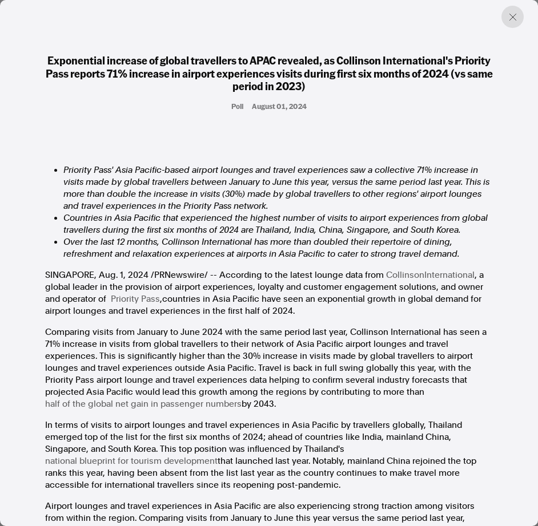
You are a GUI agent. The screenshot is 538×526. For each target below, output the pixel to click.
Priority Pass (135, 299)
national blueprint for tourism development (131, 461)
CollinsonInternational (430, 275)
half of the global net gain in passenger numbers (143, 404)
